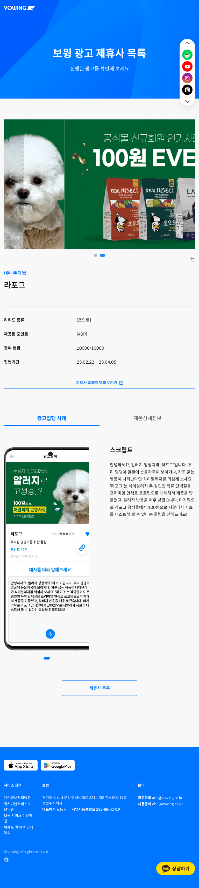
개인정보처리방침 (17, 797)
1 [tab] (96, 255)
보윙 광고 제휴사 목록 (99, 53)
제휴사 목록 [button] (99, 688)
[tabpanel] (46, 549)
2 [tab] (103, 255)
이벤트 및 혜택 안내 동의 (18, 830)
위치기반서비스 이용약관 (18, 807)
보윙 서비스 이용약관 (18, 818)
